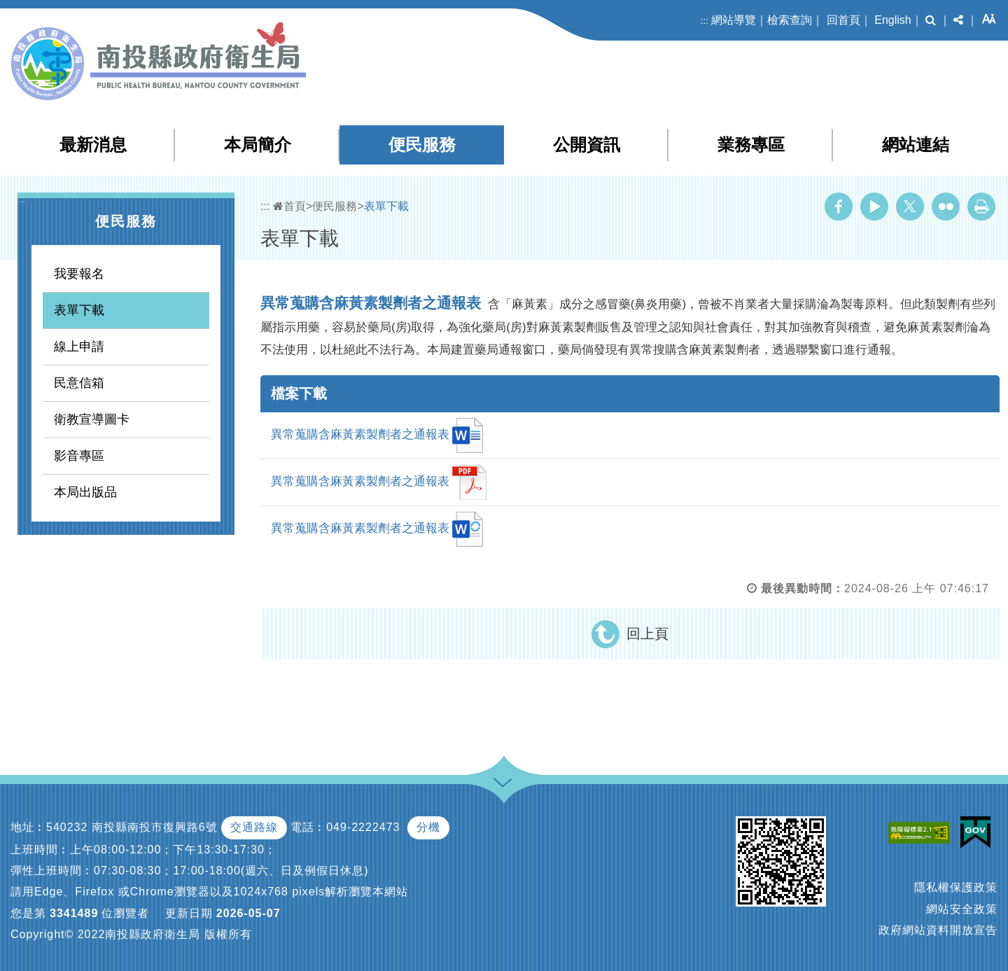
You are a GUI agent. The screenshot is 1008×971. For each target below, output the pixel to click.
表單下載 (79, 310)
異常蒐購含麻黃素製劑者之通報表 (377, 435)
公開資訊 (586, 144)
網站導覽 (733, 20)
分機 (428, 827)
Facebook (839, 207)
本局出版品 (85, 492)
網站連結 (915, 144)
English (892, 20)
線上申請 (79, 347)
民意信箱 (79, 383)
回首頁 (843, 20)
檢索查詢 (789, 20)
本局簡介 (257, 144)
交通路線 (254, 827)
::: (704, 20)
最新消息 (93, 144)
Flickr (946, 207)
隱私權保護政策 (955, 887)
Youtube (874, 207)
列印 (981, 207)
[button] (930, 20)
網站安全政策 (961, 909)
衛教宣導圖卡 (92, 419)
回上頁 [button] (647, 633)
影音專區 (79, 456)
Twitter (910, 207)
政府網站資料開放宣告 (937, 930)
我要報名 (79, 274)
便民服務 (422, 144)
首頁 (289, 206)
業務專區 (751, 144)
